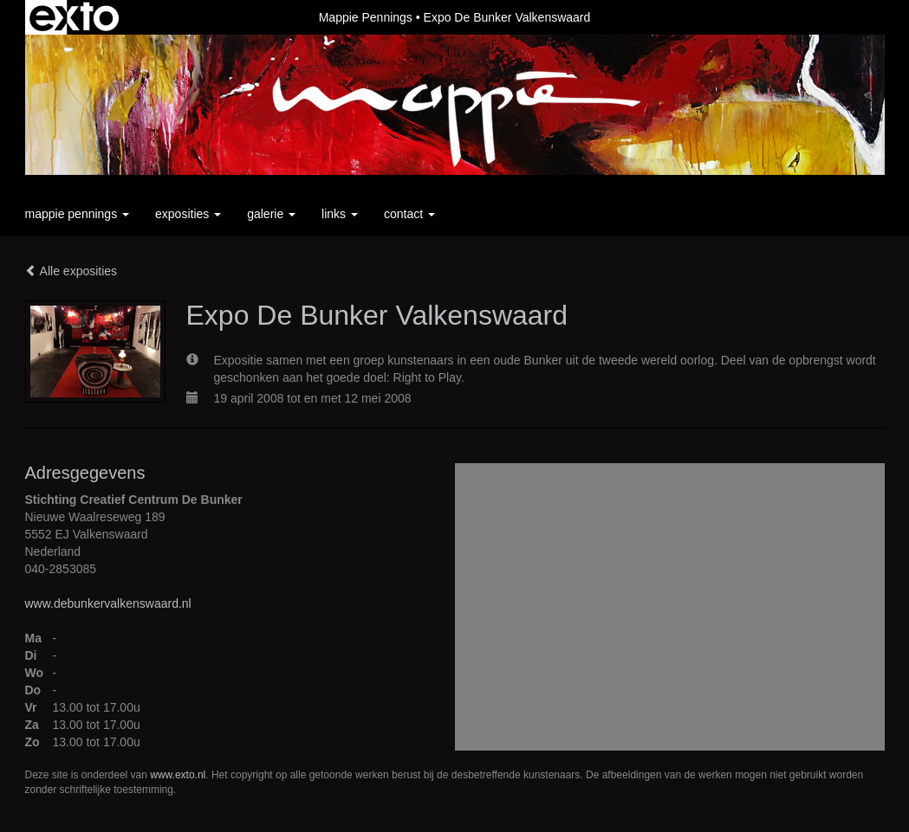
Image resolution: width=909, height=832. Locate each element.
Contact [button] (409, 214)
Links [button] (339, 214)
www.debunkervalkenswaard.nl (108, 603)
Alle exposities (71, 271)
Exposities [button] (188, 214)
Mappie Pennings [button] (77, 214)
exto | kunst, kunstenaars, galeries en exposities (74, 17)
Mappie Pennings (365, 17)
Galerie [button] (271, 214)
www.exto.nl (177, 775)
